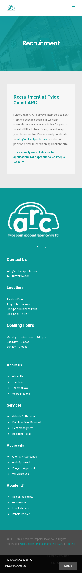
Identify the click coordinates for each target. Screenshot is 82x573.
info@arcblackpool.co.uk (32, 139)
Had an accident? (22, 496)
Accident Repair (21, 433)
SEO (60, 544)
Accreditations (21, 393)
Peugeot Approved (23, 468)
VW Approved (20, 474)
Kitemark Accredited (24, 456)
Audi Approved (21, 462)
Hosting (70, 544)
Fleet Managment (22, 428)
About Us (17, 376)
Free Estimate (20, 508)
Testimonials (20, 388)
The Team (18, 382)
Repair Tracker (21, 514)
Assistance (19, 502)
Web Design (27, 544)
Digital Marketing (46, 544)
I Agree (68, 566)
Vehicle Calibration (23, 416)
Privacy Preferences (15, 566)
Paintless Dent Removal (26, 422)
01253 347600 (20, 276)
